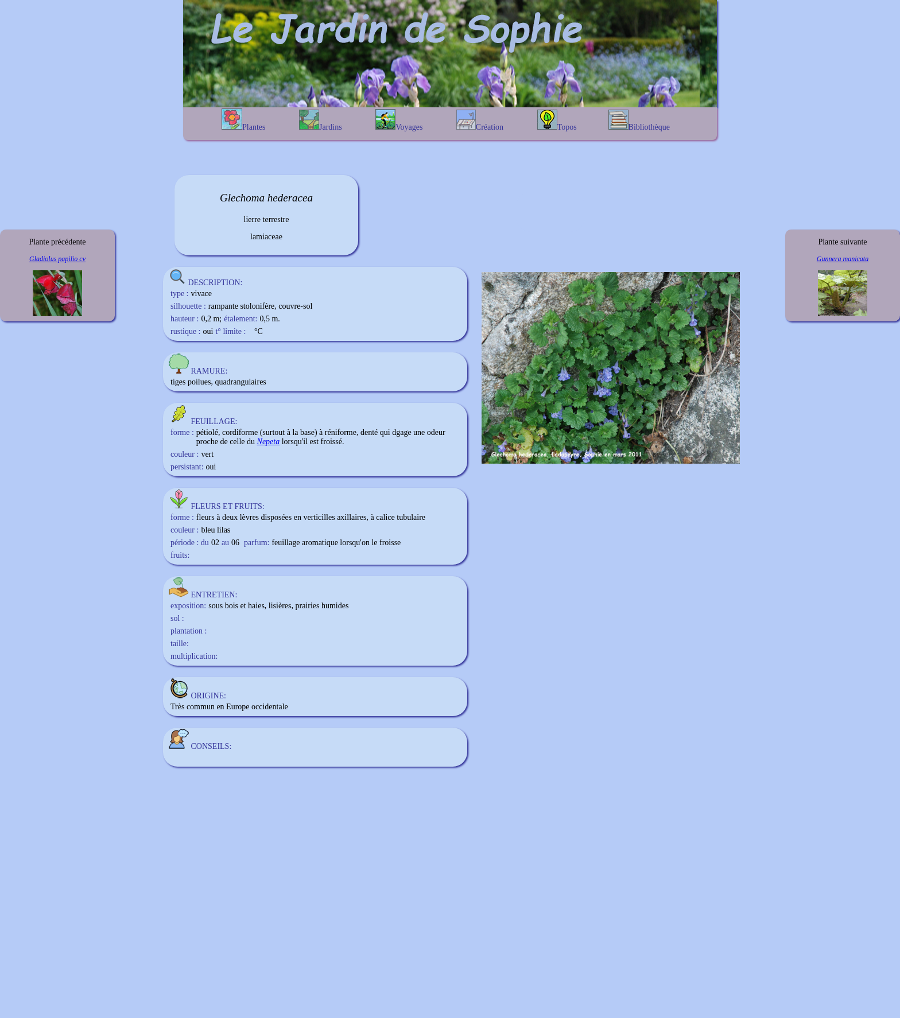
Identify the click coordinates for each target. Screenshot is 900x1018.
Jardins (320, 120)
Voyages (398, 120)
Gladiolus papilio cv (57, 259)
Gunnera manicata (842, 259)
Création (479, 120)
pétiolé (207, 432)
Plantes (243, 119)
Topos (557, 120)
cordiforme (240, 432)
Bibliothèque (639, 120)
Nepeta (268, 441)
